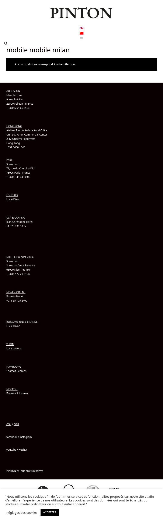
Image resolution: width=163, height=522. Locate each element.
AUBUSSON (13, 91)
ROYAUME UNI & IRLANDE (22, 322)
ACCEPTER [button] (49, 512)
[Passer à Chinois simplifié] (81, 33)
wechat (22, 449)
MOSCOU (11, 389)
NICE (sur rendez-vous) (20, 257)
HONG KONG (14, 126)
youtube (11, 449)
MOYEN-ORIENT (15, 292)
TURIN (10, 344)
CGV (8, 424)
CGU (16, 424)
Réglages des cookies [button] (21, 512)
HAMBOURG (13, 366)
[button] (5, 43)
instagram (26, 437)
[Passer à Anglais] (81, 28)
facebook (11, 437)
